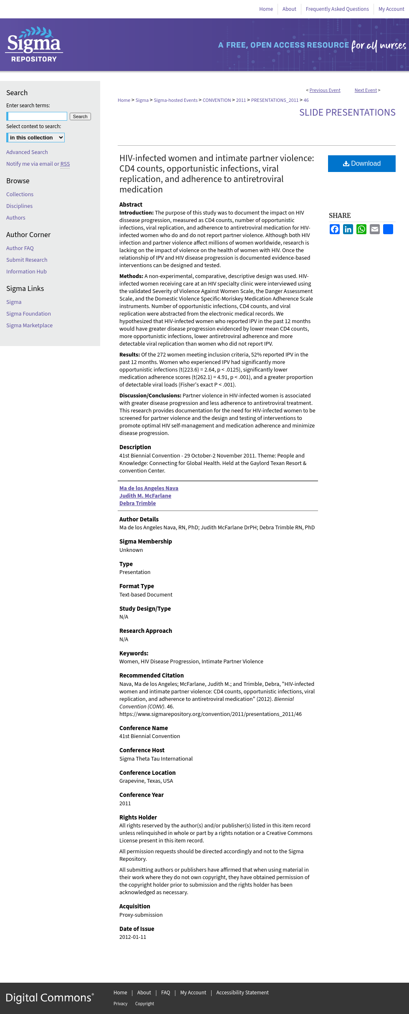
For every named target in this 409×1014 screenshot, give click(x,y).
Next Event (366, 90)
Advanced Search (27, 152)
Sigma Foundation (28, 314)
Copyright (144, 1004)
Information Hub (26, 272)
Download (362, 163)
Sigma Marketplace (29, 325)
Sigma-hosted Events (176, 100)
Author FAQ (20, 248)
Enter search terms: (28, 105)
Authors (15, 218)
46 (306, 100)
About (144, 992)
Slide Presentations (347, 112)
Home (124, 100)
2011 (241, 100)
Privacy (120, 1004)
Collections (19, 194)
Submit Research (27, 260)
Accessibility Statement (243, 992)
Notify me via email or (38, 164)
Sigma (143, 100)
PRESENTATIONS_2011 (275, 100)
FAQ (165, 992)
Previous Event (325, 90)
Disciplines (19, 206)
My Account (193, 992)
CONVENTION (217, 100)
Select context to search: (33, 126)
